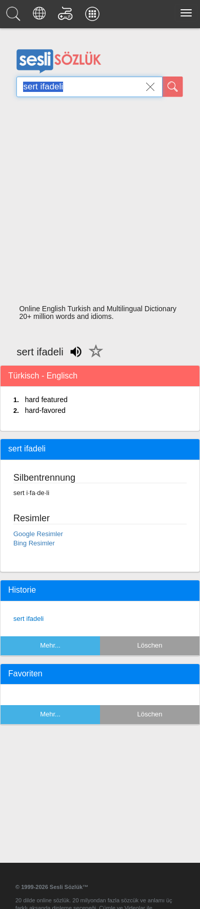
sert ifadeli (28, 618)
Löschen (149, 645)
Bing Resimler (34, 543)
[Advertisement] (96, 203)
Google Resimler (38, 534)
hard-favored (45, 410)
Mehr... (50, 645)
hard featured (46, 399)
